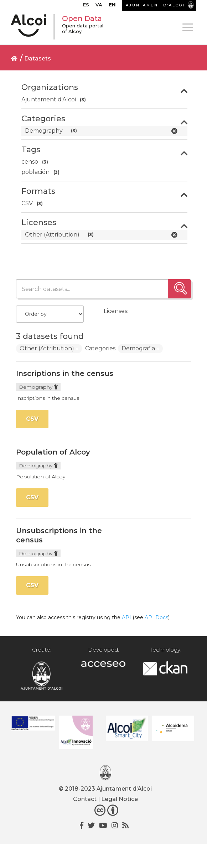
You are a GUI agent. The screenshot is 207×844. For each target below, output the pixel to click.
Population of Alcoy (53, 452)
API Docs (156, 617)
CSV (32, 418)
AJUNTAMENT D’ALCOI (155, 5)
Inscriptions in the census (64, 373)
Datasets (37, 58)
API (126, 617)
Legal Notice (119, 799)
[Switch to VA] (98, 6)
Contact (85, 799)
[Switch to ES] (86, 6)
